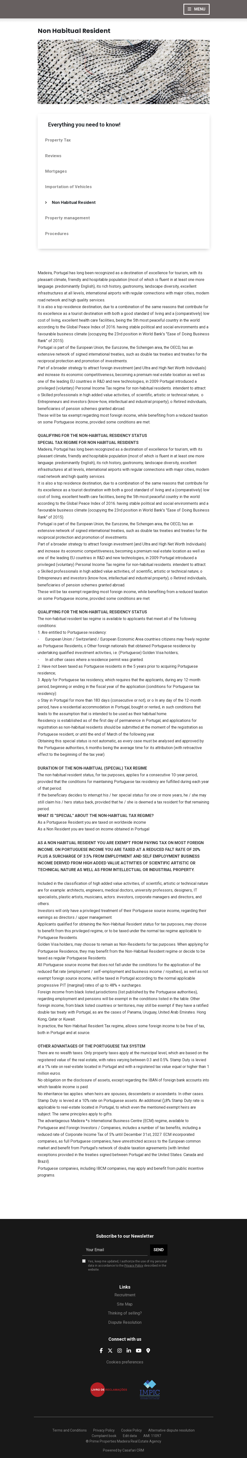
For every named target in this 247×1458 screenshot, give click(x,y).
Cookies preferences (124, 1362)
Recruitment (124, 1295)
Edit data (130, 1436)
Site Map (125, 1304)
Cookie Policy (131, 1430)
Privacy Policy (133, 1265)
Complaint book (104, 1436)
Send (159, 1249)
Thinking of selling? (125, 1313)
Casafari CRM (133, 1450)
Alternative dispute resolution (171, 1430)
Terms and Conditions (69, 1430)
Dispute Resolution (125, 1322)
